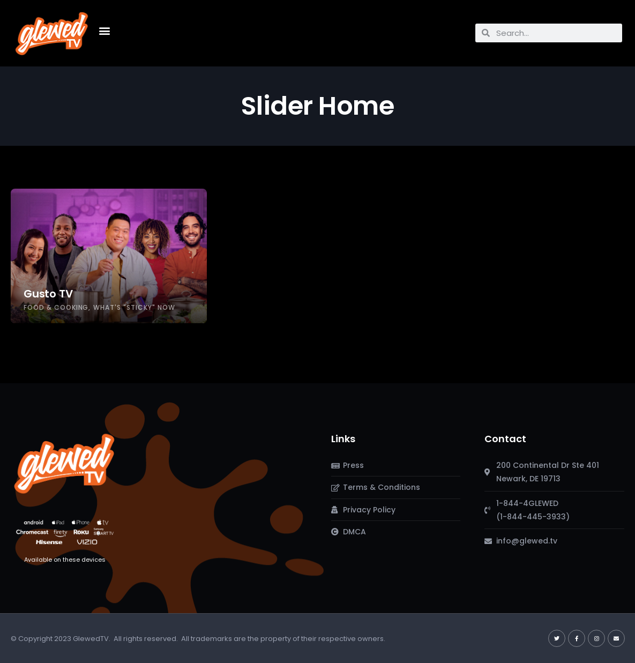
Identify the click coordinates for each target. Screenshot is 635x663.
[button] (105, 30)
